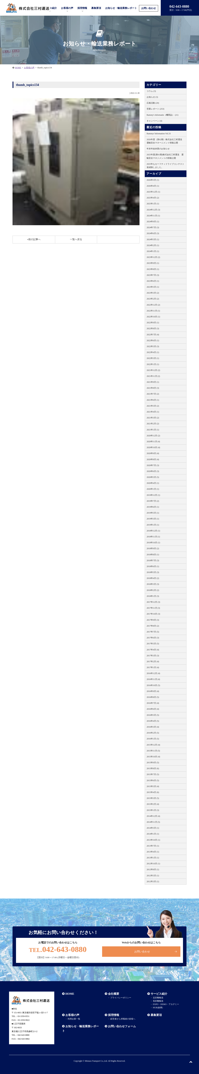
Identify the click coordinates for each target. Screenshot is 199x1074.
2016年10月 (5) (153, 685)
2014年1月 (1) (153, 834)
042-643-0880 (58, 949)
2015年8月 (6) (153, 768)
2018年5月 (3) (153, 572)
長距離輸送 (158, 1001)
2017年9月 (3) (153, 620)
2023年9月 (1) (153, 263)
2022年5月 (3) (153, 346)
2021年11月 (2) (153, 376)
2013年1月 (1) (153, 857)
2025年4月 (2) (153, 198)
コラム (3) (151, 91)
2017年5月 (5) (153, 643)
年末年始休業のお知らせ (158, 148)
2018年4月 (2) (153, 578)
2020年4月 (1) (153, 483)
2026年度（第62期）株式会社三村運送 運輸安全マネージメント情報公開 (165, 141)
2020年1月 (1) (153, 489)
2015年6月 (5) (153, 780)
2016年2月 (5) (153, 733)
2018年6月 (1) (153, 566)
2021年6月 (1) (153, 400)
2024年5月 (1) (153, 239)
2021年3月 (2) (153, 417)
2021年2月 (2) (153, 423)
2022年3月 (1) (153, 358)
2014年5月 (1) (153, 828)
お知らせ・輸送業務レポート (121, 8)
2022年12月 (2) (153, 305)
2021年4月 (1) (153, 412)
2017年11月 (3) (153, 608)
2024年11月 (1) (153, 215)
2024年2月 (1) (153, 245)
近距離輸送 (158, 997)
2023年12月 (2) (153, 257)
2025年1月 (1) (153, 203)
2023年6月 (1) (153, 281)
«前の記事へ (34, 239)
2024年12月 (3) (153, 210)
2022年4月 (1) (153, 352)
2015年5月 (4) (153, 786)
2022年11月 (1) (153, 311)
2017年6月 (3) (153, 637)
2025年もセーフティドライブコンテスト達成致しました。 (165, 166)
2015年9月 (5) (153, 762)
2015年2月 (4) (153, 804)
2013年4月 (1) (153, 852)
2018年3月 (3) (153, 584)
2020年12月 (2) (153, 435)
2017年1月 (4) (153, 667)
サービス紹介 (159, 993)
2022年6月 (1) (153, 340)
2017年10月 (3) (153, 614)
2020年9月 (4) (153, 453)
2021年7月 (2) (153, 394)
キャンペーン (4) (154, 121)
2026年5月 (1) (153, 180)
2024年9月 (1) (153, 221)
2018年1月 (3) (153, 596)
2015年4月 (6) (153, 792)
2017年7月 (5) (153, 632)
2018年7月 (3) (153, 560)
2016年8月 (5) (153, 697)
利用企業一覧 (74, 1019)
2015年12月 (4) (153, 745)
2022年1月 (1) (153, 364)
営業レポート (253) (155, 109)
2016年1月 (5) (153, 739)
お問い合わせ (148, 8)
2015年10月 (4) (153, 756)
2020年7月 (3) (153, 465)
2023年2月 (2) (153, 299)
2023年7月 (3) (153, 275)
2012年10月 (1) (153, 863)
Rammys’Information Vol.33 (159, 133)
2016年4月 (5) (153, 721)
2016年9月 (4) (153, 691)
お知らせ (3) (152, 97)
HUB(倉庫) (158, 1007)
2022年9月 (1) (153, 322)
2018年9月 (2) (153, 548)
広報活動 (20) (153, 103)
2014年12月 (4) (153, 816)
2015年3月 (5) (153, 798)
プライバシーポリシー (120, 997)
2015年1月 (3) (153, 810)
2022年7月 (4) (153, 334)
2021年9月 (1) (153, 382)
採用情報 (113, 1014)
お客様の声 (67, 8)
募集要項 (96, 8)
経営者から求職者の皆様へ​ (122, 1019)
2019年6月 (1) (153, 507)
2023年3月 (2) (153, 293)
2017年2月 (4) (153, 661)
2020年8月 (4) (153, 459)
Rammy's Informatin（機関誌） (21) (162, 115)
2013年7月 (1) (153, 846)
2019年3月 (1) (153, 519)
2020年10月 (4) (153, 447)
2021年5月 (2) (153, 406)
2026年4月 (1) (153, 186)
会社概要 (113, 993)
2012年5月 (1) (153, 875)
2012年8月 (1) (153, 869)
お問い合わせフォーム (122, 1026)
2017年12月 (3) (153, 602)
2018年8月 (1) (153, 554)
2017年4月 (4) (153, 649)
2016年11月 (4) (153, 679)
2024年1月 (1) (153, 251)
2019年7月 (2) (153, 501)
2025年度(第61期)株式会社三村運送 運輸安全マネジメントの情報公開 (165, 156)
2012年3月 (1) (153, 881)
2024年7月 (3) (153, 227)
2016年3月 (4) (153, 727)
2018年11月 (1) (153, 536)
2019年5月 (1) (153, 513)
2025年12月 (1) (153, 192)
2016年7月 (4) (153, 703)
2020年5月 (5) (153, 477)
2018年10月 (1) (153, 542)
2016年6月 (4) (153, 709)
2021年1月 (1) (153, 429)
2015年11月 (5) (153, 751)
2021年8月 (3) (153, 388)
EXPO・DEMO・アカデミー (166, 1004)
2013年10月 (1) (153, 840)
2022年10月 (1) (153, 316)
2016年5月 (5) (153, 715)
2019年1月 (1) (153, 525)
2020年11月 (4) (153, 441)
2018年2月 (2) (153, 590)
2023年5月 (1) (153, 287)
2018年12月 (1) (153, 531)
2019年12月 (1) (153, 495)
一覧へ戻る (76, 239)
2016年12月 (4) (153, 673)
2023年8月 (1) (153, 269)
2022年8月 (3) (153, 328)
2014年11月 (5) (153, 822)
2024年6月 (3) (153, 233)
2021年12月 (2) (153, 370)
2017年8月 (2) (153, 626)
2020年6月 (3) (153, 471)
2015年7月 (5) (153, 774)
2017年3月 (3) (153, 655)
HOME (18, 67)
